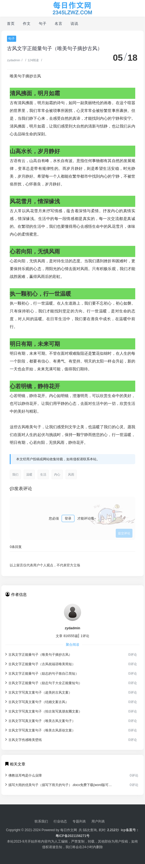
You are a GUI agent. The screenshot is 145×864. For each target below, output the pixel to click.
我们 (15, 474)
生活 (43, 474)
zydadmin (13, 60)
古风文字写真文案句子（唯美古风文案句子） (40, 720)
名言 (58, 23)
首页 (10, 23)
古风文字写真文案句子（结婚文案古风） (37, 701)
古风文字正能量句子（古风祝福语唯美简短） (40, 663)
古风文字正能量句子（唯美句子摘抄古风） (38, 654)
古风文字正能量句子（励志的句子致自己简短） (42, 673)
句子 (42, 23)
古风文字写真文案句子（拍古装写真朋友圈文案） (43, 711)
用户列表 (98, 821)
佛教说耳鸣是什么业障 (23, 775)
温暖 (29, 474)
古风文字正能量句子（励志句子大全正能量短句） (43, 682)
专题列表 (79, 821)
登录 (68, 518)
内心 (57, 474)
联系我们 (41, 821)
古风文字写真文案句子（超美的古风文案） (38, 692)
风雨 (71, 474)
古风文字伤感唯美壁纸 (23, 739)
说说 (74, 23)
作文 (26, 23)
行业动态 (60, 821)
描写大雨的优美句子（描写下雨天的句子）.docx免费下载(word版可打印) (59, 784)
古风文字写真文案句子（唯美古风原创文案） (40, 730)
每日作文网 (68, 830)
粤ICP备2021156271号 (72, 836)
